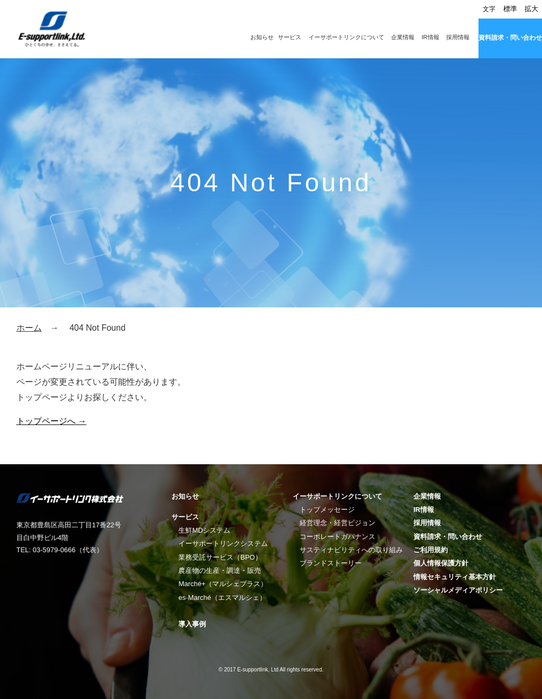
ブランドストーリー (331, 563)
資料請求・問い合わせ (510, 37)
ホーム (29, 327)
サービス (289, 37)
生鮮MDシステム (204, 530)
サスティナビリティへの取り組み (351, 550)
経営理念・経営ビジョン (337, 523)
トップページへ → (51, 421)
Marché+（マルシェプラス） (222, 584)
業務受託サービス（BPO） (219, 557)
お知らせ (262, 37)
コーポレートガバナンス (337, 537)
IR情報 (430, 37)
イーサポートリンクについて (346, 37)
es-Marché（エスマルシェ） (222, 597)
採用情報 (457, 37)
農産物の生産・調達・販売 (219, 570)
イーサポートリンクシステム (223, 543)
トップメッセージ (327, 510)
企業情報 (402, 37)
